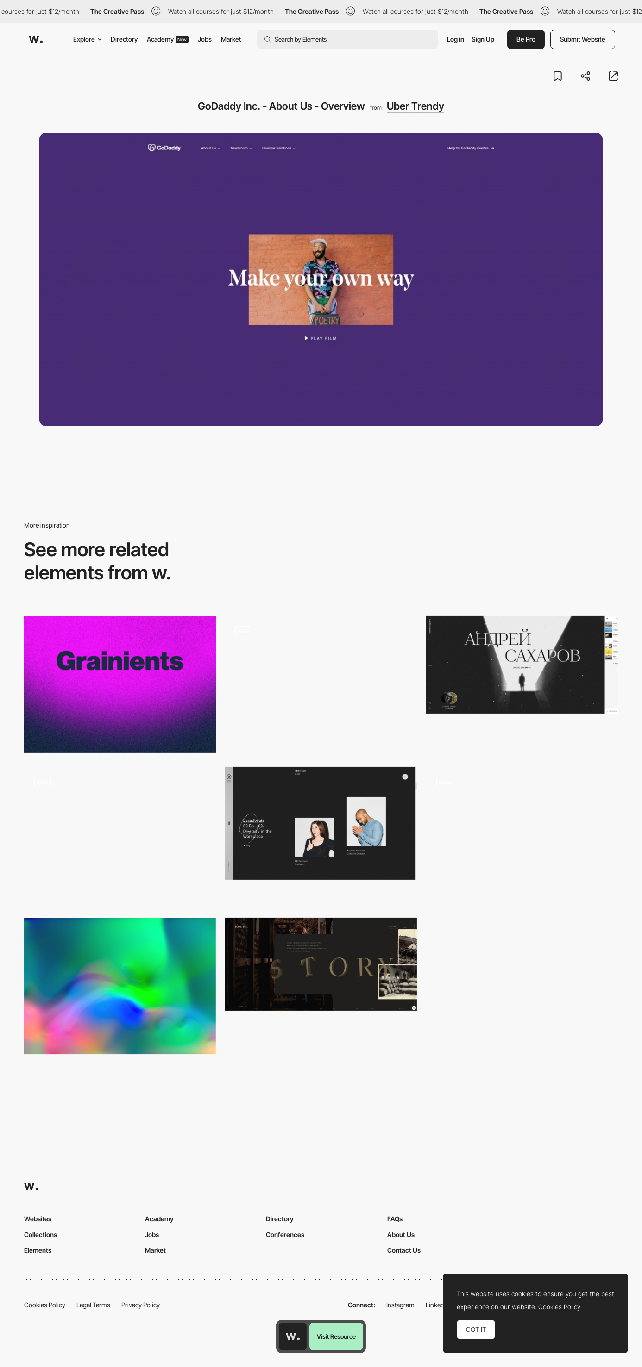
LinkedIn (437, 1305)
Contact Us (404, 1250)
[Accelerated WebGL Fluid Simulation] (120, 986)
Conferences (285, 1234)
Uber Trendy (415, 106)
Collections (40, 1234)
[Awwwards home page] (293, 1336)
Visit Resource (336, 1336)
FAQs (395, 1219)
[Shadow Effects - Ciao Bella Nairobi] (321, 684)
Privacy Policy (140, 1305)
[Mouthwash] (522, 821)
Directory (124, 39)
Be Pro (525, 39)
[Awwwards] (36, 39)
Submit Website (582, 39)
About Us (401, 1234)
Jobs (205, 39)
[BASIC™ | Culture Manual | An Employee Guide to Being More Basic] (321, 823)
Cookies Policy (44, 1305)
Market (231, 39)
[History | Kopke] (321, 964)
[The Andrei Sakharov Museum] (522, 665)
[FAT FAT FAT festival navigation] (120, 835)
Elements (37, 1250)
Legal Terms (93, 1305)
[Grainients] (120, 684)
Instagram (400, 1305)
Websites (37, 1219)
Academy (168, 39)
